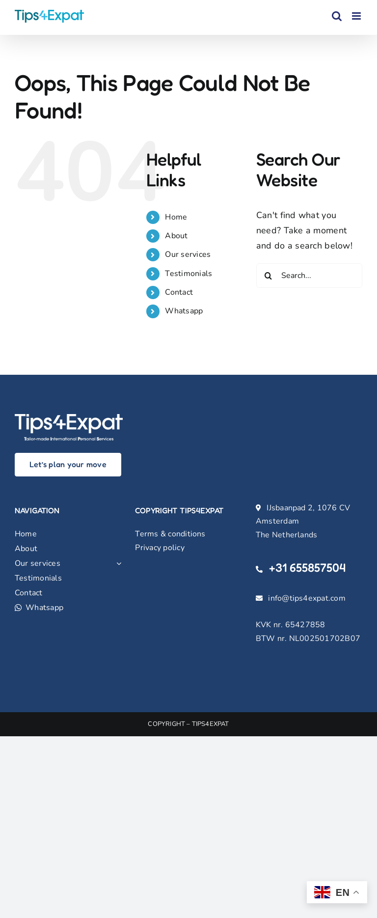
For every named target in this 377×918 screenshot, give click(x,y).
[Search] (268, 275)
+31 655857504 (307, 567)
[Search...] (309, 275)
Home (176, 217)
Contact (179, 292)
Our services (188, 254)
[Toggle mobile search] (337, 16)
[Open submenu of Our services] (116, 563)
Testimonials (188, 273)
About (176, 235)
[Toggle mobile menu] (357, 16)
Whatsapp (184, 311)
